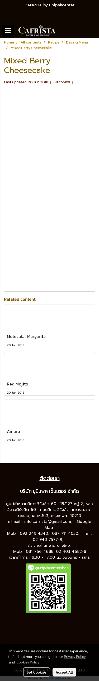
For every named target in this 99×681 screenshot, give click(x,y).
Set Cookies (36, 672)
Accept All (64, 672)
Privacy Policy (75, 656)
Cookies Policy (28, 662)
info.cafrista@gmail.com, (49, 521)
